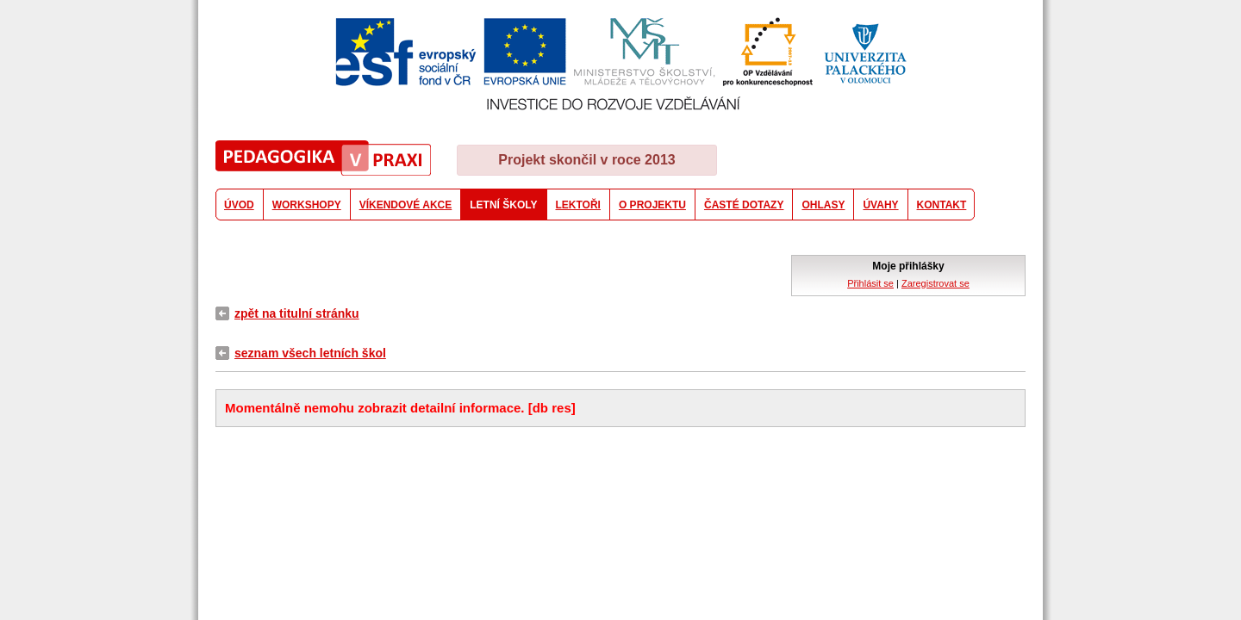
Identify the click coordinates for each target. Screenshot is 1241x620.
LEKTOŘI (578, 205)
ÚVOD (239, 205)
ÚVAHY (880, 205)
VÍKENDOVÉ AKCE (405, 205)
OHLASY (823, 205)
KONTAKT (942, 205)
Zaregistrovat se (935, 283)
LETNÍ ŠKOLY (503, 205)
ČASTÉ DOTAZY (743, 205)
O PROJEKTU (652, 205)
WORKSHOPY (306, 205)
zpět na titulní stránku (296, 313)
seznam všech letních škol (310, 353)
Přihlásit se (870, 283)
